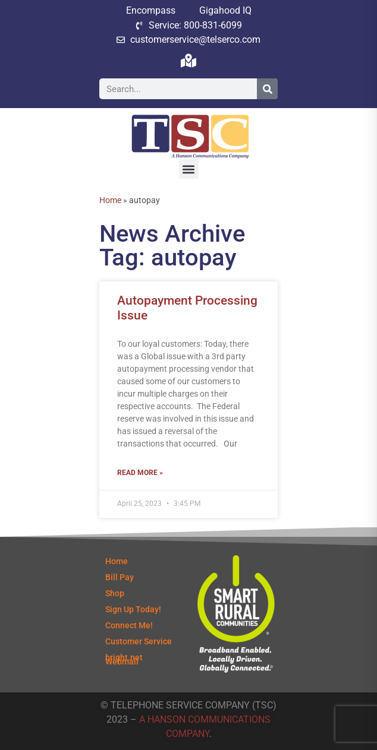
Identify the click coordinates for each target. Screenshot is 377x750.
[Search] (267, 88)
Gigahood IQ (225, 10)
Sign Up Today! (133, 609)
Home (110, 200)
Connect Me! (129, 625)
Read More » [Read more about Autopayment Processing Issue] (140, 473)
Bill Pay (119, 577)
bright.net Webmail (124, 659)
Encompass (150, 10)
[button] (189, 169)
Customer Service (138, 641)
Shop (114, 593)
